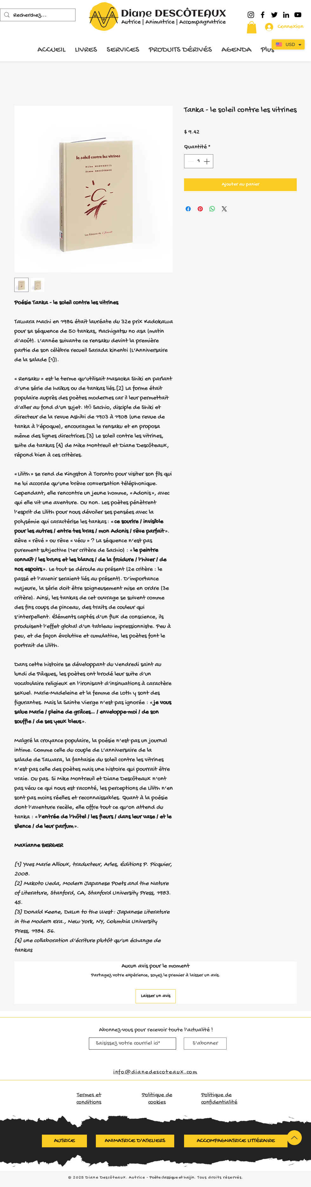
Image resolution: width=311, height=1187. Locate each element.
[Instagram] (251, 14)
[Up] (294, 1137)
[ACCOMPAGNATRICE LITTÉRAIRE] (236, 1141)
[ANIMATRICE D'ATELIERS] (135, 1141)
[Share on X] (224, 209)
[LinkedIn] (286, 14)
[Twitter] (274, 14)
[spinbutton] (198, 161)
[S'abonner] (205, 1044)
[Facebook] (262, 14)
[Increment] (207, 161)
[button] (252, 27)
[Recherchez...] (37, 16)
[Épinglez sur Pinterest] (200, 209)
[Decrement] (190, 161)
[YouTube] (298, 14)
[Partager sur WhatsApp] (212, 209)
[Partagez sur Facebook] (188, 209)
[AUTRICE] (64, 1141)
